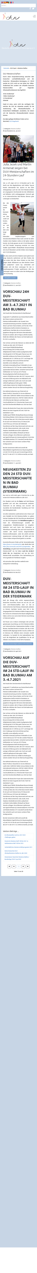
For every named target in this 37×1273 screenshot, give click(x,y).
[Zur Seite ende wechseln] (28, 866)
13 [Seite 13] (18, 866)
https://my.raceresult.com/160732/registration (16, 546)
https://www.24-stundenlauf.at (12, 544)
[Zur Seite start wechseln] (9, 866)
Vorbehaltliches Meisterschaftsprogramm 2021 (18, 847)
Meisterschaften (16, 128)
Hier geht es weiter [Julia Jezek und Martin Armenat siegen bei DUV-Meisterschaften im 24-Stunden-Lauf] (10, 278)
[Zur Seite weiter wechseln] (23, 866)
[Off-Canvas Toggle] (34, 16)
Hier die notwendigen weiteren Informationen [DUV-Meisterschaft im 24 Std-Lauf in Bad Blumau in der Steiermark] (18, 643)
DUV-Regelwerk (14, 121)
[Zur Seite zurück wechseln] (14, 866)
